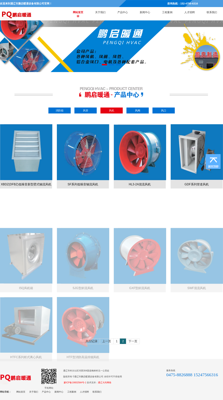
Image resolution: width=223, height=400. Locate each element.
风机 (112, 110)
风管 (86, 110)
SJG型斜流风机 (82, 308)
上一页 (106, 341)
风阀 (138, 110)
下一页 (132, 341)
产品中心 (122, 12)
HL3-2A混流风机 (140, 189)
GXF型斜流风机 (139, 308)
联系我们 (212, 12)
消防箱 (60, 110)
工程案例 (167, 12)
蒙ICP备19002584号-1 (75, 382)
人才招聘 (189, 12)
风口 (164, 110)
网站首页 (78, 12)
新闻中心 (145, 12)
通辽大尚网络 (104, 382)
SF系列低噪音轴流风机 (83, 189)
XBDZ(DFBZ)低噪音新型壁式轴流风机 (26, 189)
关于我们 (100, 12)
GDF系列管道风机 (197, 189)
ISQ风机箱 (26, 308)
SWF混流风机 (196, 308)
